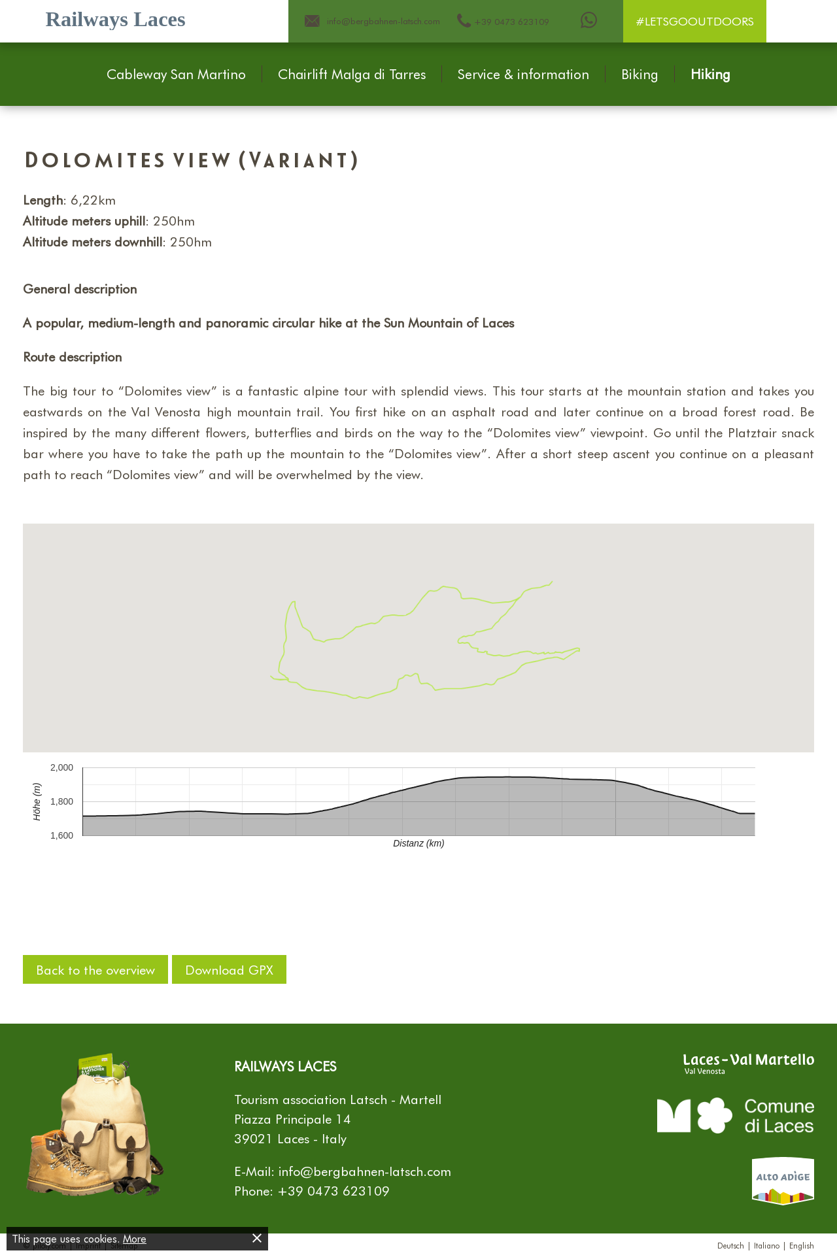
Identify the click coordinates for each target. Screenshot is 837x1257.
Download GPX (229, 969)
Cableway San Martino (176, 73)
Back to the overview (95, 969)
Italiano (766, 1245)
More (134, 1238)
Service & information (523, 73)
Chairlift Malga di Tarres (352, 73)
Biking (639, 73)
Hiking (710, 73)
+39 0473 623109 (333, 1190)
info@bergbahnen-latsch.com (365, 1170)
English (801, 1245)
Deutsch (730, 1245)
